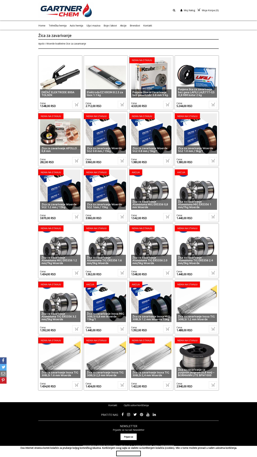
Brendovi (135, 25)
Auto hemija (76, 25)
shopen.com (166, 442)
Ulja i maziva (93, 25)
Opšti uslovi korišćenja (136, 396)
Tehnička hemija (58, 25)
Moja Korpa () (208, 10)
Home (41, 25)
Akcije (123, 25)
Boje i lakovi (110, 25)
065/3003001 (167, 435)
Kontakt (147, 25)
